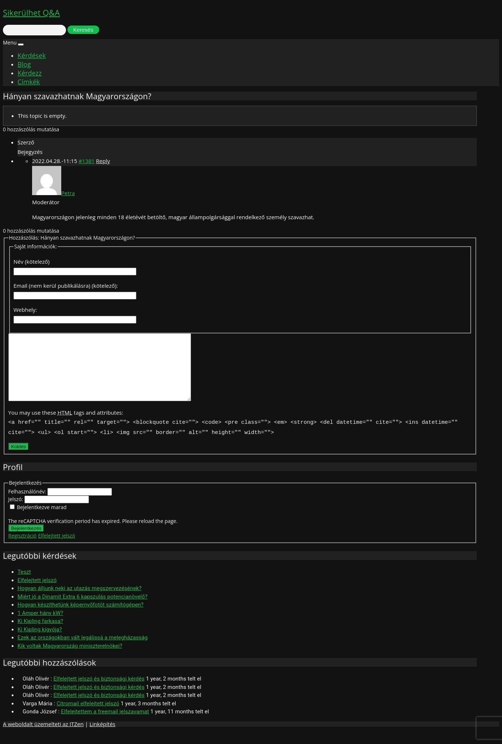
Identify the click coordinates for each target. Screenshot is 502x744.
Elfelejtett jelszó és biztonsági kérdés (98, 690)
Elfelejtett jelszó (56, 547)
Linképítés (102, 735)
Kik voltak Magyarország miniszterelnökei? (69, 657)
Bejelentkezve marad (41, 518)
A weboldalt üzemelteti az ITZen (43, 735)
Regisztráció (22, 547)
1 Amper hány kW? (40, 624)
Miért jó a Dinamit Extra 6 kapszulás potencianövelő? (82, 608)
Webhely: (25, 309)
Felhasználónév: (27, 503)
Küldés (18, 458)
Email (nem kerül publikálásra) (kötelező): (65, 285)
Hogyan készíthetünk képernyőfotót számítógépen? (80, 616)
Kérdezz (29, 73)
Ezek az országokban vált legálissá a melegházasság (82, 649)
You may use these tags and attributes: (65, 425)
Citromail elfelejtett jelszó (88, 715)
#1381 (86, 160)
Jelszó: (16, 510)
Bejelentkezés (26, 540)
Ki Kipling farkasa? (40, 632)
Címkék (28, 81)
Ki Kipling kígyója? (39, 641)
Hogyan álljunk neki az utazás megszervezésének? (79, 600)
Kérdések (31, 55)
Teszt (24, 583)
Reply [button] (103, 160)
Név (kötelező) (31, 261)
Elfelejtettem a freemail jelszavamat (105, 723)
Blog (24, 64)
